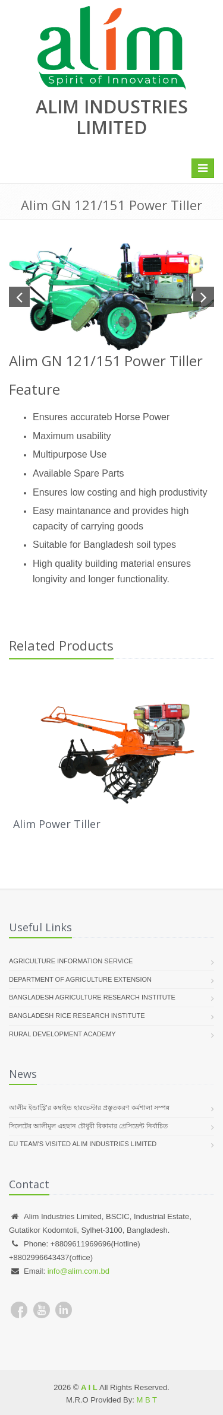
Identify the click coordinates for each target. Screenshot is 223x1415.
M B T (147, 1399)
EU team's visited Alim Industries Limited (82, 1143)
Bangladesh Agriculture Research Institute (92, 997)
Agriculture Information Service (71, 961)
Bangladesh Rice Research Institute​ (77, 1015)
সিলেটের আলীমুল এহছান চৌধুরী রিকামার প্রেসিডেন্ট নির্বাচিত (88, 1126)
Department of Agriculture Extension (80, 979)
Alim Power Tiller (56, 824)
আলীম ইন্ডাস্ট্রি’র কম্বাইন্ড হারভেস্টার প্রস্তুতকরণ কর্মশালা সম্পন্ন (89, 1107)
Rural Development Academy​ (62, 1034)
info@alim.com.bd (78, 1271)
